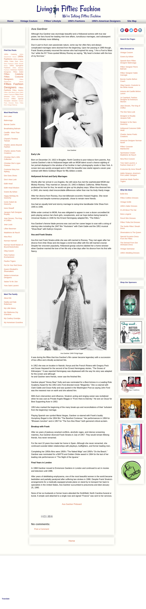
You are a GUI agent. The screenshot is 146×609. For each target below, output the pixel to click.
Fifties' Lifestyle (52, 21)
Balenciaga (8, 120)
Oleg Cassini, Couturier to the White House (130, 86)
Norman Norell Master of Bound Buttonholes (13, 246)
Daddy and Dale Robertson (10, 303)
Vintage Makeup (12, 105)
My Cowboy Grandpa (12, 318)
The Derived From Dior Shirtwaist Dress (129, 244)
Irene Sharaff (9, 208)
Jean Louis (8, 224)
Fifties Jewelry (17, 90)
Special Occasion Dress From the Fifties (129, 238)
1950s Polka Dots (11, 61)
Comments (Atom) (78, 548)
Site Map (131, 21)
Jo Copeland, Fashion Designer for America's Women (129, 100)
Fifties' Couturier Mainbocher (126, 148)
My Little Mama (10, 308)
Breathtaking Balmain (12, 129)
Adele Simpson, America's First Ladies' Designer (130, 174)
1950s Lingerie (18, 59)
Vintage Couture (28, 21)
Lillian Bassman (10, 229)
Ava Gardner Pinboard (72, 504)
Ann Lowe (8, 116)
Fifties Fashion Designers (13, 85)
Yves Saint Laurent (11, 286)
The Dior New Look (127, 112)
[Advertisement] (13, 36)
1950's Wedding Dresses (129, 253)
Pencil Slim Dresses (128, 218)
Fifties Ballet (18, 72)
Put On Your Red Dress (13, 265)
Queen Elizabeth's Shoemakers (11, 270)
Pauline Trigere (10, 261)
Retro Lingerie (125, 214)
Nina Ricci (8, 237)
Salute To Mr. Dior (11, 282)
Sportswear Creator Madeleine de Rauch (128, 154)
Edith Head (8, 184)
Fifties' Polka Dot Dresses (130, 222)
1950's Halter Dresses (128, 206)
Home (10, 21)
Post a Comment (41, 529)
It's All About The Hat (128, 210)
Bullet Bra (124, 194)
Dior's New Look (10, 180)
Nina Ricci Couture (127, 159)
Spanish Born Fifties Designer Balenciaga (128, 62)
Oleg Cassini (9, 251)
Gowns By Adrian (10, 192)
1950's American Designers (106, 21)
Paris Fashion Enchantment (9, 256)
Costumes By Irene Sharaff (130, 169)
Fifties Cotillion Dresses (129, 198)
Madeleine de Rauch (12, 233)
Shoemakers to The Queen (130, 232)
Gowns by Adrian (126, 57)
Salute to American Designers (11, 276)
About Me (7, 298)
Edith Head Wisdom (11, 188)
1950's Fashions (76, 21)
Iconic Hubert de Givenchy (10, 203)
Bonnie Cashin (9, 124)
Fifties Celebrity (13, 74)
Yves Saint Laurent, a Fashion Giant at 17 (128, 164)
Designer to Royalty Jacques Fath (127, 117)
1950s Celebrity (10, 54)
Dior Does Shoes (10, 176)
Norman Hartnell (10, 241)
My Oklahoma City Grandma (11, 313)
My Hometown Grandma (13, 322)
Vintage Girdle (125, 202)
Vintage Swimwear (127, 249)
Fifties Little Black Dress (11, 92)
